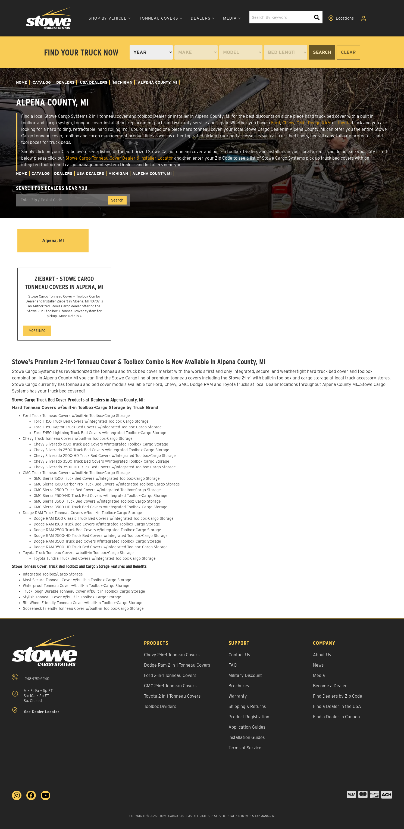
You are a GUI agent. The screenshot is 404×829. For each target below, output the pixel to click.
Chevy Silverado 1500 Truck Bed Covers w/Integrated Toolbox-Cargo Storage (101, 444)
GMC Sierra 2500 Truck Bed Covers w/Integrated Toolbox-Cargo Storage (97, 490)
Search (322, 52)
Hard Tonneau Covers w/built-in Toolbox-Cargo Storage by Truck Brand (86, 408)
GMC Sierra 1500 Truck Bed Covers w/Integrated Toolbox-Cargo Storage (97, 479)
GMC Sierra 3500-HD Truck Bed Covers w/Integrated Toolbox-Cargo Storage (100, 507)
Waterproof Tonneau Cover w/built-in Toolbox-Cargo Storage (76, 586)
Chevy (288, 122)
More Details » (70, 316)
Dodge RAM (319, 122)
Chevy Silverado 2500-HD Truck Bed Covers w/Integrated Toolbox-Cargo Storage (105, 456)
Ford (275, 122)
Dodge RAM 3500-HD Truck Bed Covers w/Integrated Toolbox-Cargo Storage (101, 547)
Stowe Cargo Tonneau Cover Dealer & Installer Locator (119, 158)
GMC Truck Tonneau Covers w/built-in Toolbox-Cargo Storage (76, 473)
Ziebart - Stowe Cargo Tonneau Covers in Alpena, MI (64, 283)
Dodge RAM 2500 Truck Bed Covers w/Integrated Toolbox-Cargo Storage (97, 530)
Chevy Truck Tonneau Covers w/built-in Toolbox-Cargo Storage (78, 439)
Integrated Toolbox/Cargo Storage (53, 575)
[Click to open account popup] (364, 18)
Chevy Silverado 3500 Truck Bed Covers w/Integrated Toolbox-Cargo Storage (101, 461)
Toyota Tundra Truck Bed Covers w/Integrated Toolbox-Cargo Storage (95, 558)
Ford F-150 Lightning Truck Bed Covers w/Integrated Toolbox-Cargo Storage (100, 433)
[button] (105, 18)
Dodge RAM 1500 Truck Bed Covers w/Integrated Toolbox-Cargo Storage (97, 524)
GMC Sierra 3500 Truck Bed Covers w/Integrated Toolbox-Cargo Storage (97, 501)
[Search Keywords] (317, 17)
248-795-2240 (30, 678)
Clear (348, 52)
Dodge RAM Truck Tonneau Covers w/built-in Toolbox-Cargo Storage (82, 513)
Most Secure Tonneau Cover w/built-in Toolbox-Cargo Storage (77, 580)
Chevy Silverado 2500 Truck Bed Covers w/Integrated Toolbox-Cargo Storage (101, 450)
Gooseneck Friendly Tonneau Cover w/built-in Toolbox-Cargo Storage (83, 609)
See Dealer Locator (35, 711)
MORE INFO (37, 331)
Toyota (344, 122)
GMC (301, 122)
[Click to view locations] (341, 18)
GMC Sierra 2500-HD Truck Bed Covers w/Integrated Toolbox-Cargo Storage (100, 496)
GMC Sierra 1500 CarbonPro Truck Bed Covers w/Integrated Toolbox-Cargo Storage (107, 484)
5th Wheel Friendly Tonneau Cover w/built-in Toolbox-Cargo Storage (82, 603)
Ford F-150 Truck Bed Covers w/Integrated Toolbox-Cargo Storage (91, 421)
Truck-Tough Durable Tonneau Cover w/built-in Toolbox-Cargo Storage (84, 592)
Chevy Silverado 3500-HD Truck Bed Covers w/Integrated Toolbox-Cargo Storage (105, 467)
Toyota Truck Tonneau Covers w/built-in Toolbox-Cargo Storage (78, 553)
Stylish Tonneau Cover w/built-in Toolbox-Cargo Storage (72, 597)
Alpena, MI (53, 240)
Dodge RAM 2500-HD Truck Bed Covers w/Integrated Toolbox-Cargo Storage (101, 536)
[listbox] (151, 52)
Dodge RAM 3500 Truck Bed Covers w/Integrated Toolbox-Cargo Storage (97, 541)
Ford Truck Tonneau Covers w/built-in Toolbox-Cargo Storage (76, 416)
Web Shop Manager (259, 816)
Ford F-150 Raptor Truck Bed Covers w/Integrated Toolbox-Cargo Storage (98, 427)
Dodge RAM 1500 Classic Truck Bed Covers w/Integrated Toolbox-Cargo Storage (104, 518)
